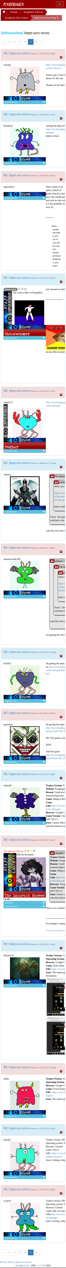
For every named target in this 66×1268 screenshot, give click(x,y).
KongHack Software (33, 12)
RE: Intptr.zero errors (17, 53)
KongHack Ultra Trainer (16, 18)
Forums (14, 12)
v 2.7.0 (39, 1265)
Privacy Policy (7, 1262)
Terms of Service (24, 1262)
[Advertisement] (28, 25)
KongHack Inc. (23, 1265)
